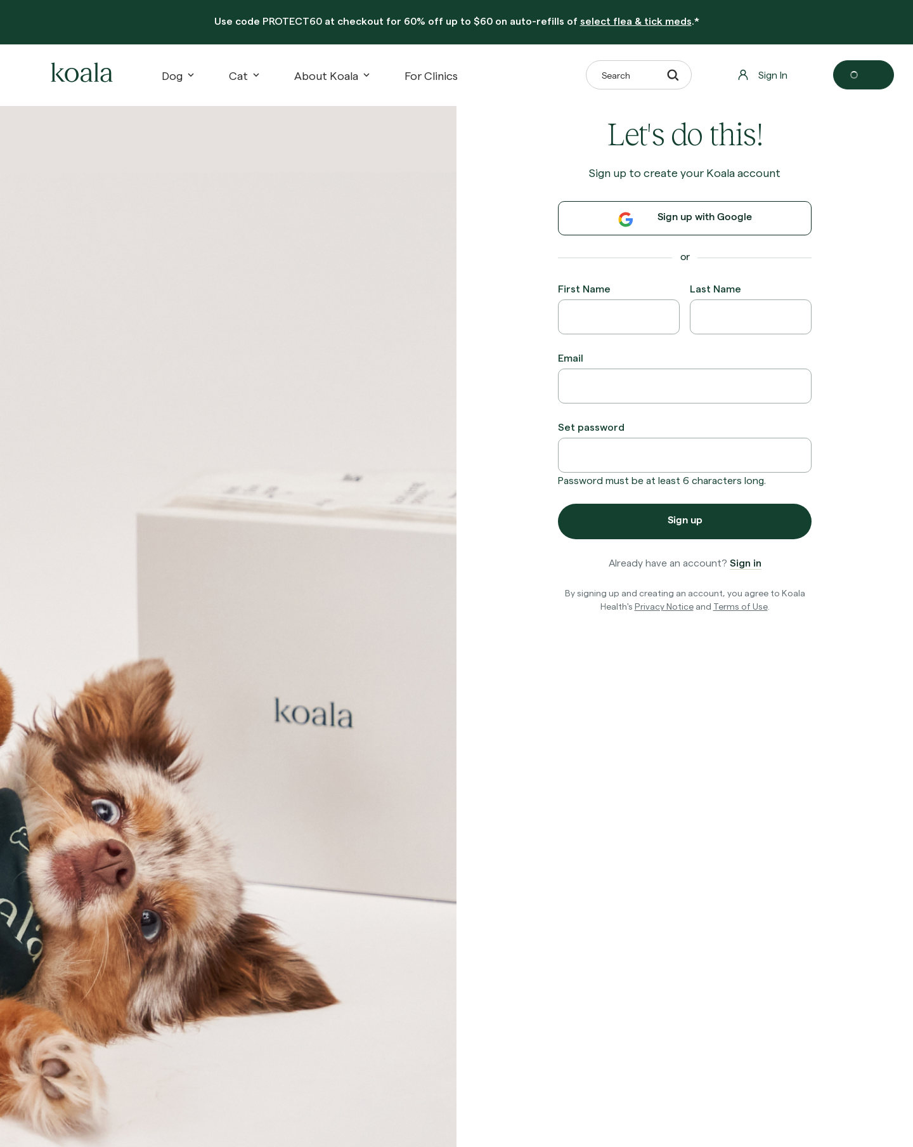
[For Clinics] (431, 75)
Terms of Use (740, 606)
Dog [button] (177, 75)
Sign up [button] (685, 521)
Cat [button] (243, 75)
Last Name (715, 288)
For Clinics (431, 75)
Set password (591, 427)
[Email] (685, 386)
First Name (584, 288)
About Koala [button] (331, 75)
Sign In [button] (762, 75)
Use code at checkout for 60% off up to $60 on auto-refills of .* (456, 21)
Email (570, 357)
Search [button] (640, 75)
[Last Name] (751, 316)
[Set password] (685, 455)
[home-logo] (80, 75)
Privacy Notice (664, 606)
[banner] (456, 22)
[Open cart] (863, 74)
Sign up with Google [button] (685, 219)
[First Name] (619, 316)
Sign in (745, 562)
